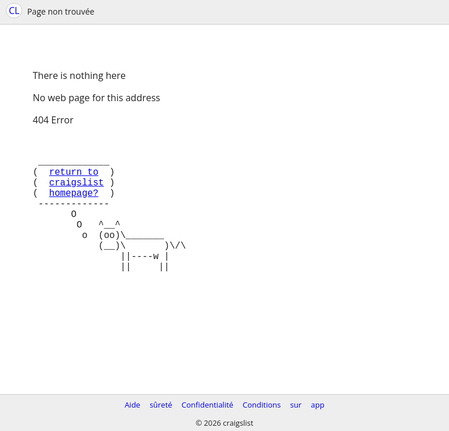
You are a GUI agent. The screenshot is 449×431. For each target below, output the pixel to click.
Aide (132, 404)
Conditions (262, 404)
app (317, 404)
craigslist (76, 193)
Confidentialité (208, 404)
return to (73, 180)
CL (14, 10)
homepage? (73, 206)
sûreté (161, 404)
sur (295, 404)
